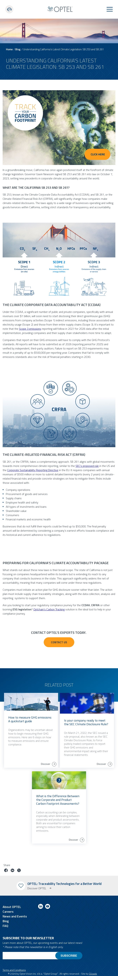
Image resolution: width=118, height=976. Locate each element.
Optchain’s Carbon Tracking (49, 609)
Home (9, 49)
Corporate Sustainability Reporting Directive (32, 470)
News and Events (15, 916)
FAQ (5, 925)
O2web (93, 973)
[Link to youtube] (47, 906)
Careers (8, 911)
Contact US (59, 642)
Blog (18, 49)
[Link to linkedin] (40, 906)
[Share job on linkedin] (12, 870)
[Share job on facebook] (6, 870)
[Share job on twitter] (19, 870)
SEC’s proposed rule (87, 466)
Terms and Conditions (14, 970)
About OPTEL (12, 906)
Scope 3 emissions (30, 329)
